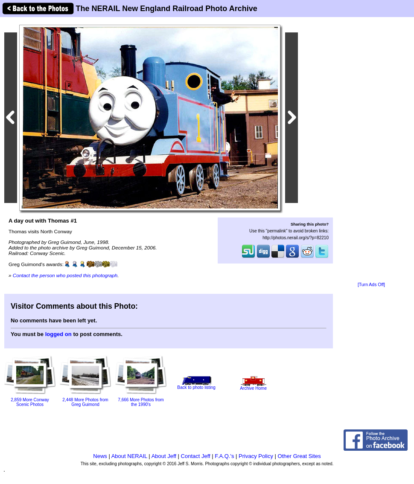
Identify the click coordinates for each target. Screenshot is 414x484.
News (100, 456)
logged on (58, 334)
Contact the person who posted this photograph (65, 275)
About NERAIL (129, 456)
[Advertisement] (371, 150)
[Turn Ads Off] (371, 284)
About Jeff (164, 456)
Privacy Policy (256, 456)
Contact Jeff (195, 456)
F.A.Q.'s (224, 456)
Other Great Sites (299, 456)
